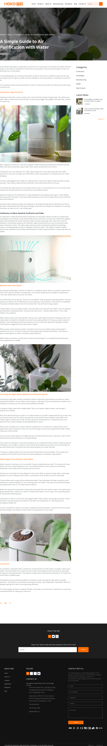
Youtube (31, 673)
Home (34, 4)
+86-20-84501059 (34, 704)
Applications (7, 684)
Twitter (5, 603)
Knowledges (80, 76)
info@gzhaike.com (34, 711)
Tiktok (35, 673)
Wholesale (7, 687)
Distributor (68, 4)
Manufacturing (58, 4)
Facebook (1, 603)
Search (101, 4)
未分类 (78, 84)
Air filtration (80, 71)
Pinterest (10, 603)
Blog (75, 4)
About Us (7, 677)
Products (40, 4)
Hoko (13, 4)
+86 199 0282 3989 (34, 708)
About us (48, 4)
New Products (81, 88)
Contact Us (82, 4)
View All (101, 119)
